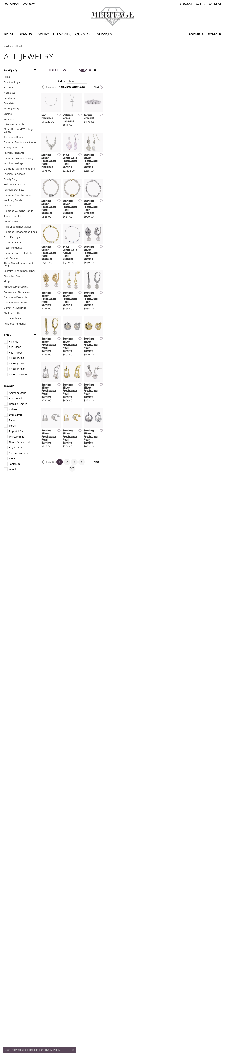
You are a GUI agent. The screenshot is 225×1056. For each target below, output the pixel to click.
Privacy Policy (52, 1049)
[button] (11, 4)
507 (147, 689)
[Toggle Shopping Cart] (214, 35)
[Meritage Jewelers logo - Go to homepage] (112, 16)
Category (11, 69)
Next (214, 87)
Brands (25, 34)
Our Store (84, 34)
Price (7, 334)
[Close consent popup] (73, 1050)
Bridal (9, 34)
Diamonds (62, 34)
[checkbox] (11, 341)
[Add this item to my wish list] (97, 154)
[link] (28, 4)
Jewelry (42, 34)
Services (104, 34)
